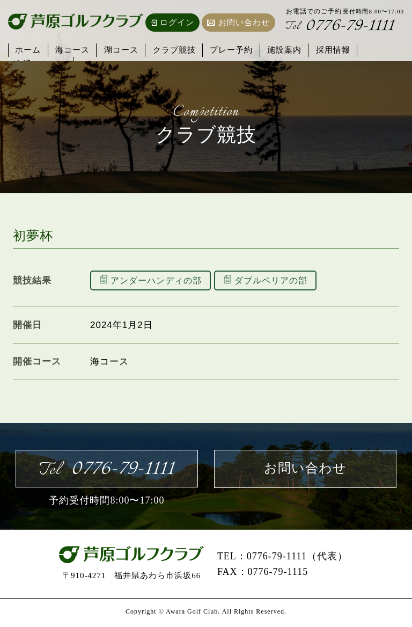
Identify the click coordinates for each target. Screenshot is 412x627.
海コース (70, 49)
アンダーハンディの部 (159, 280)
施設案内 (271, 49)
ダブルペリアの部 (278, 280)
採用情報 (317, 49)
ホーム (28, 49)
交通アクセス (372, 49)
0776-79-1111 (342, 27)
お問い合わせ (238, 22)
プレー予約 (221, 49)
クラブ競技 (166, 49)
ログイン (172, 22)
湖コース (116, 49)
